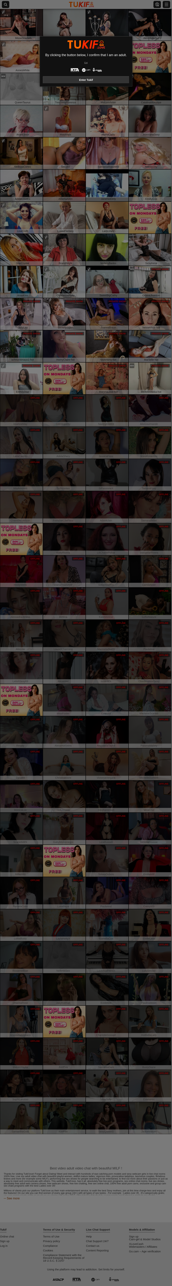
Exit (86, 63)
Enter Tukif (86, 79)
